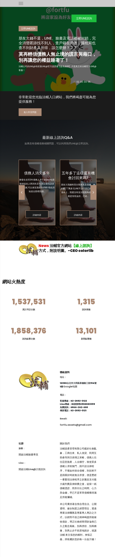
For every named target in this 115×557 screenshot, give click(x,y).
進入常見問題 (30, 112)
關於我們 (65, 443)
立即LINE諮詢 (84, 18)
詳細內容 (37, 215)
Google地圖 (70, 386)
